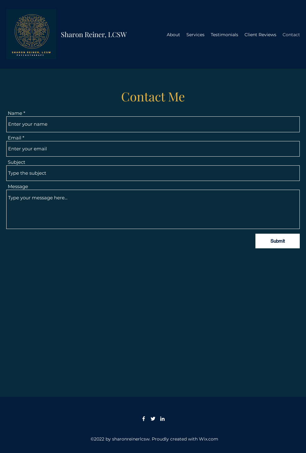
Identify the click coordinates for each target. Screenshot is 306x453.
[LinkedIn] (162, 419)
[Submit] (277, 241)
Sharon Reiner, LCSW (94, 34)
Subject (16, 162)
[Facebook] (144, 419)
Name (15, 113)
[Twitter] (153, 419)
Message (18, 186)
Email (14, 137)
